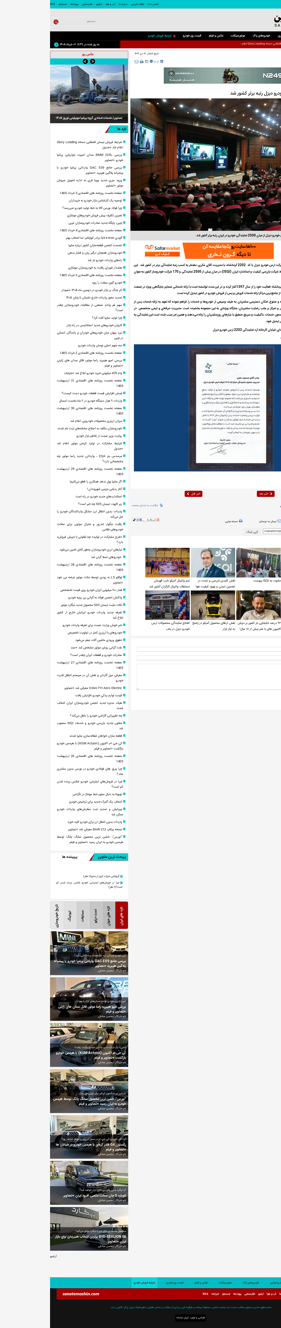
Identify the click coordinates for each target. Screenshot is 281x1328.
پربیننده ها (19, 857)
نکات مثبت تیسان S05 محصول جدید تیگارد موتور (41, 605)
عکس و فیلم (166, 35)
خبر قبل (143, 493)
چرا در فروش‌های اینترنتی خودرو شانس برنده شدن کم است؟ (40, 784)
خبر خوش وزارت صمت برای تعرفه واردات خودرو (42, 625)
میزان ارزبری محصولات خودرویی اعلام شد (46, 421)
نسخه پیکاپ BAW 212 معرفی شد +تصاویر (45, 829)
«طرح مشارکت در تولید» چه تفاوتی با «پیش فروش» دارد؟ (40, 539)
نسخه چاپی (184, 521)
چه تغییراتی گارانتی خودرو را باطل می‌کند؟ (46, 715)
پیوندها (24, 4)
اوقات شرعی (87, 4)
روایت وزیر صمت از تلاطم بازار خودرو (49, 436)
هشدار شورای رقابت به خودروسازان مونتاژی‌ (45, 268)
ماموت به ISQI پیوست (217, 580)
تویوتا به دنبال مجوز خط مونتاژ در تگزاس (47, 794)
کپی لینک (202, 532)
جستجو (13, 4)
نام (272, 649)
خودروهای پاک (211, 35)
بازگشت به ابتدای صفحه (95, 505)
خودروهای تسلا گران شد (56, 557)
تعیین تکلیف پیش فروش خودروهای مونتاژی (44, 215)
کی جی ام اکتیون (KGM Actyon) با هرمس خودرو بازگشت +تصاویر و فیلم (40, 746)
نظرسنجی (37, 4)
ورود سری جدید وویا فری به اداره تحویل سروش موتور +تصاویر (40, 183)
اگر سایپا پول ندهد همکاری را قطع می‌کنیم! (46, 481)
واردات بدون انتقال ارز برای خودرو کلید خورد (44, 822)
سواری (252, 35)
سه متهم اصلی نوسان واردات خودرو (50, 345)
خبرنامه (165, 1294)
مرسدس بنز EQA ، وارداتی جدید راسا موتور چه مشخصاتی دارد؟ (40, 459)
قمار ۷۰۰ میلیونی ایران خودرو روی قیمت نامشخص (41, 590)
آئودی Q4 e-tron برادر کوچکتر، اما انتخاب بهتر (44, 238)
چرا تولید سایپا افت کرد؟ (57, 318)
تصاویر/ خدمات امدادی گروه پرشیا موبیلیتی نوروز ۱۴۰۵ (39, 118)
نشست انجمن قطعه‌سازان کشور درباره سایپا (45, 245)
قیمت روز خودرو (142, 35)
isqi (257, 506)
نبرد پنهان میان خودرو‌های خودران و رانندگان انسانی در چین (40, 335)
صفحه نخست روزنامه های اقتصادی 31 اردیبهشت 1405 (40, 383)
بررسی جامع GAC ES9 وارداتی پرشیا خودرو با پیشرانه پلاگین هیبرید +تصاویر (40, 170)
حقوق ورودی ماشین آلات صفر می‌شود (48, 640)
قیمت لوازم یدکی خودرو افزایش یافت (48, 695)
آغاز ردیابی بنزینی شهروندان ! (54, 489)
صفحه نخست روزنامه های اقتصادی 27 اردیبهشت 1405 (40, 665)
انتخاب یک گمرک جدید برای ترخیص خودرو (45, 802)
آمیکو (232, 506)
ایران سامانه (132, 1317)
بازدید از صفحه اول (262, 521)
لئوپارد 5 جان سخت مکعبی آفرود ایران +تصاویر (44, 1195)
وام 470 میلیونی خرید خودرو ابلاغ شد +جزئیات (43, 373)
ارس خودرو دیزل (245, 506)
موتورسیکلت (188, 35)
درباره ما (73, 4)
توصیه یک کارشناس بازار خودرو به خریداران (45, 200)
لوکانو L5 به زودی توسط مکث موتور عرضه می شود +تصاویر (40, 580)
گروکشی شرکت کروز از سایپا (51, 876)
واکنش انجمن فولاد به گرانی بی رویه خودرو (45, 597)
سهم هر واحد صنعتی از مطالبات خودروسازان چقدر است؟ (40, 308)
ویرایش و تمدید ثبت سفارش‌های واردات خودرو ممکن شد (40, 812)
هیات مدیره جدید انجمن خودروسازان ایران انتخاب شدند (40, 705)
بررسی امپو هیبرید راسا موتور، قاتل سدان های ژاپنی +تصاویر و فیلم (40, 363)
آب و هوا (60, 4)
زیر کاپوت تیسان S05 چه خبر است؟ (50, 504)
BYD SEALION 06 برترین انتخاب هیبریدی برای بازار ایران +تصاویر (40, 1239)
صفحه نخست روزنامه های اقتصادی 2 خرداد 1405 (41, 353)
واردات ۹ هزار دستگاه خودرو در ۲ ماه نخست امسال (40, 401)
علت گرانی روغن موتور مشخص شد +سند (46, 647)
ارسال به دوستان (221, 521)
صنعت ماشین (255, 265)
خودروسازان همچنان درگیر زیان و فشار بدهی (45, 253)
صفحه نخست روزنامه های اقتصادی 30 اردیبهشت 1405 (40, 411)
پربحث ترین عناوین (57, 857)
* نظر (270, 666)
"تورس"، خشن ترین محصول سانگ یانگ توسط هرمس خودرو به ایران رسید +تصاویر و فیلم (40, 839)
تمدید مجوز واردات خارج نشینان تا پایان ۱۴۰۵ (44, 297)
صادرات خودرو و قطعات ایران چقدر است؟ (46, 655)
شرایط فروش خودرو (111, 35)
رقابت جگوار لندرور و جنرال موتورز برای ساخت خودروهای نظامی (40, 527)
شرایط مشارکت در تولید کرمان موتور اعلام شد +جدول (40, 446)
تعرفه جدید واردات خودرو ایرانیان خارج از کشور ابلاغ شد (40, 615)
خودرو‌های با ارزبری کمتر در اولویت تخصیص (45, 632)
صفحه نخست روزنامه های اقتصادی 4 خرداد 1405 (41, 230)
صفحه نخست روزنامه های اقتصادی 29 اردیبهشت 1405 (40, 471)
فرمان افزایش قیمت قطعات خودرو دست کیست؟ (42, 393)
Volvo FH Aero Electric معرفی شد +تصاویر (43, 688)
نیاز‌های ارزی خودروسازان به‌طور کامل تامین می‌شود (41, 549)
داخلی (255, 62)
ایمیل (270, 657)
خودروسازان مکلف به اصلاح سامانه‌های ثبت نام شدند (39, 428)
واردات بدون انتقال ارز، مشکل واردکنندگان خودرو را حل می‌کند (40, 514)
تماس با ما (103, 4)
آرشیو (49, 4)
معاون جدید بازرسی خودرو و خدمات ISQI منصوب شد (40, 726)
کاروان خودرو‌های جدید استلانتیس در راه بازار (44, 325)
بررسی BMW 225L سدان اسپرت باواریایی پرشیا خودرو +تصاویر (40, 157)
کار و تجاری (234, 35)
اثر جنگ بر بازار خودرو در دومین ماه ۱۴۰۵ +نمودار (41, 290)
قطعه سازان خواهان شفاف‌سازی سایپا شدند (45, 736)
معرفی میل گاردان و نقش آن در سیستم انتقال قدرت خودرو (40, 678)
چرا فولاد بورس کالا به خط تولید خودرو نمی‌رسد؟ (42, 208)
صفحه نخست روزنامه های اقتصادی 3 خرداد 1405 (41, 275)
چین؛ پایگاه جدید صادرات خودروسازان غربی (45, 223)
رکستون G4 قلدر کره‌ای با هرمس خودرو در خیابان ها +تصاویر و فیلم (41, 1147)
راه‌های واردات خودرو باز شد (55, 260)
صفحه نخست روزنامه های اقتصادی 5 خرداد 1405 (41, 193)
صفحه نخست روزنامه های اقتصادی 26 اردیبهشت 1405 (40, 759)
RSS (2, 4)
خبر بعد (215, 493)
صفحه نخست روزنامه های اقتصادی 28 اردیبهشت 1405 (40, 567)
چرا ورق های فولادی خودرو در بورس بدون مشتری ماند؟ (40, 771)
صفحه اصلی (270, 35)
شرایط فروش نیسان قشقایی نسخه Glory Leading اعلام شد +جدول (40, 145)
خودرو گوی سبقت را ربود (57, 282)
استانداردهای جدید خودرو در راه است (48, 496)
